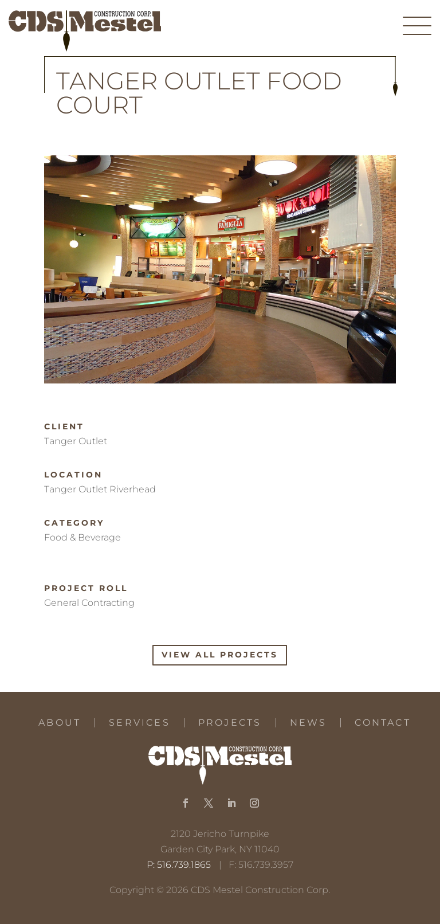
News (308, 722)
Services (139, 722)
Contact (382, 722)
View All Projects (220, 654)
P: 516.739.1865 (179, 864)
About (59, 722)
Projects (230, 722)
